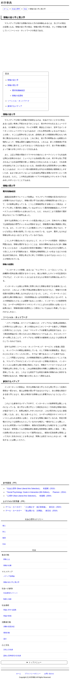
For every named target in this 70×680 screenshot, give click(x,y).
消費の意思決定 (9, 626)
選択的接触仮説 (18, 90)
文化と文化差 (8, 649)
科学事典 (6, 2)
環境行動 (6, 633)
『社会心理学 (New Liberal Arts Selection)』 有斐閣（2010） (30, 488)
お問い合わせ (49, 674)
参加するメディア (15, 106)
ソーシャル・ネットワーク (18, 101)
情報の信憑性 (17, 96)
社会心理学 (16, 9)
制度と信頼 (7, 599)
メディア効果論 (9, 576)
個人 (4, 526)
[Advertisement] (35, 50)
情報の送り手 (13, 80)
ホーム (6, 9)
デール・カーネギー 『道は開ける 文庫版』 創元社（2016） (32, 511)
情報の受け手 (13, 85)
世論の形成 (7, 616)
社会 (25, 9)
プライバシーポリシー (33, 674)
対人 (4, 532)
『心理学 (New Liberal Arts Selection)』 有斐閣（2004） (28, 496)
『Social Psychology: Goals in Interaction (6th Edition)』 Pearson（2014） (36, 492)
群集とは (6, 559)
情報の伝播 (7, 565)
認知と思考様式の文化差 (12, 656)
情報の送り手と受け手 (11, 582)
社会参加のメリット (10, 593)
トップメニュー (35, 662)
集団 (4, 538)
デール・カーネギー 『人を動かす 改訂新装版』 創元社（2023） (33, 507)
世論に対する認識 (9, 610)
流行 (5, 639)
